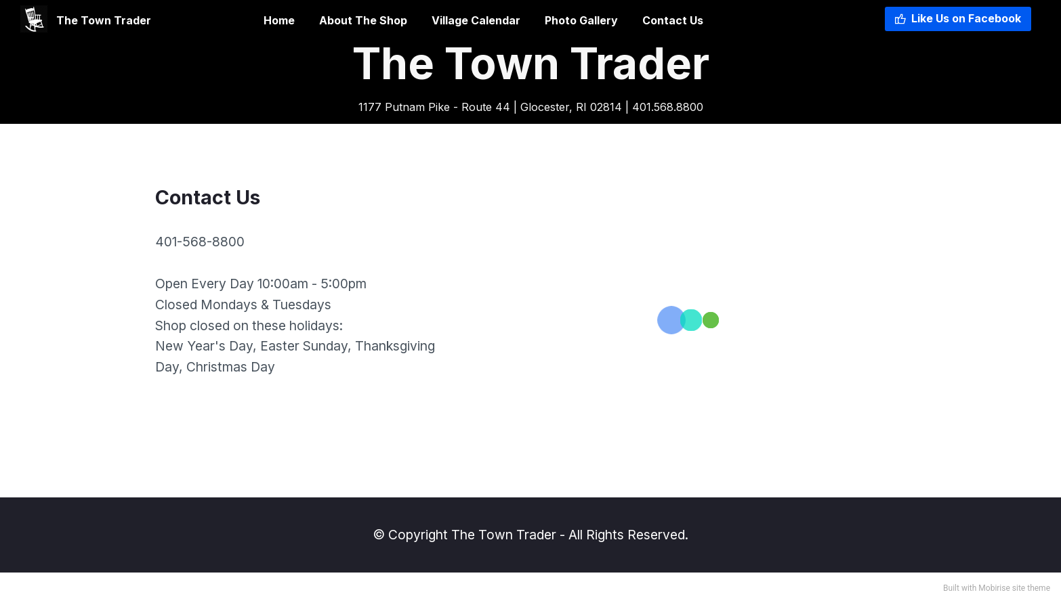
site (1018, 588)
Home (240, 20)
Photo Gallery (581, 20)
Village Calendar (476, 20)
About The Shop (363, 20)
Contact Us (672, 20)
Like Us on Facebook (958, 18)
